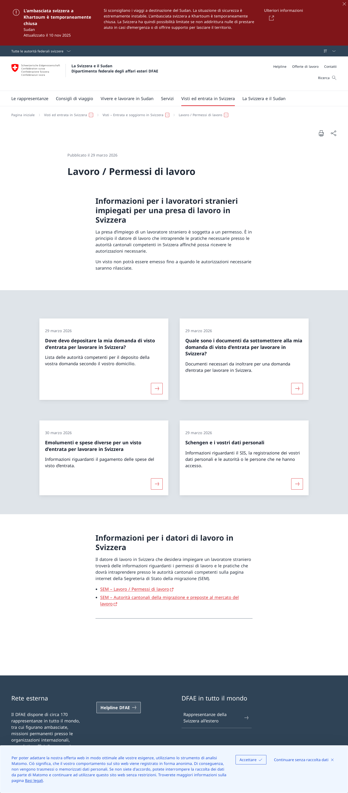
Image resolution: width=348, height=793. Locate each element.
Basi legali (34, 780)
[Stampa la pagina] (321, 133)
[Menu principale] (170, 98)
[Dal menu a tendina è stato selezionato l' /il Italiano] (328, 51)
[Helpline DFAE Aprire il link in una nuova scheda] (118, 707)
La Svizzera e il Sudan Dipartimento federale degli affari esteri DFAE (114, 68)
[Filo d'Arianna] (172, 115)
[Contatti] (330, 66)
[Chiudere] (344, 4)
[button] (30, 98)
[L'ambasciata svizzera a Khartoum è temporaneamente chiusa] (174, 23)
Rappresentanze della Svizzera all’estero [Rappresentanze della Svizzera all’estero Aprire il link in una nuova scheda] (216, 718)
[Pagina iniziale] (23, 115)
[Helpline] (279, 66)
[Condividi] (333, 133)
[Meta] (305, 66)
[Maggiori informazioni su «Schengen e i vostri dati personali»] (297, 484)
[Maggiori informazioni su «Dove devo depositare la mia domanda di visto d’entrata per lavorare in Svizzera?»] (157, 388)
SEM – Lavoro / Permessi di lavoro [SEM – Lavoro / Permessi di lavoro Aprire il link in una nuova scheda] (134, 589)
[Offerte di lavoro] (305, 66)
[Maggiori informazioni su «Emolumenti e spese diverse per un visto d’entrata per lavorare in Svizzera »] (157, 484)
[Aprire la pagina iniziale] (84, 73)
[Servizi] (167, 98)
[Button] (270, 18)
